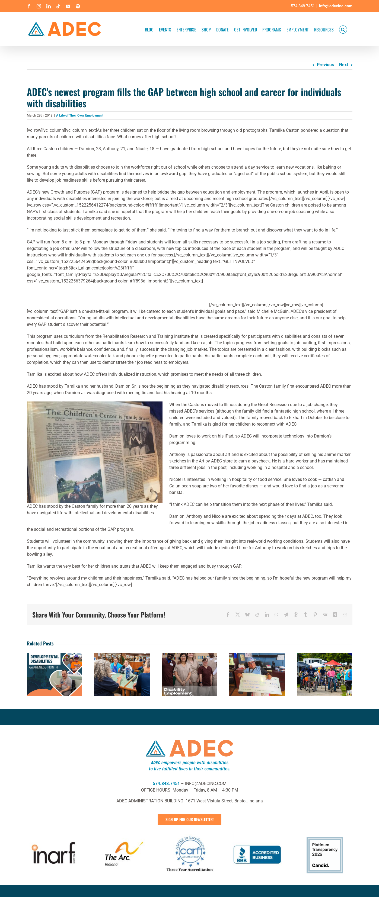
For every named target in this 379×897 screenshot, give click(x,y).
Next (343, 64)
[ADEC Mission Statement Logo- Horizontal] (189, 738)
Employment (94, 115)
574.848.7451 (166, 783)
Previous (325, 64)
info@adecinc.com (335, 6)
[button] (343, 29)
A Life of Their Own (70, 115)
